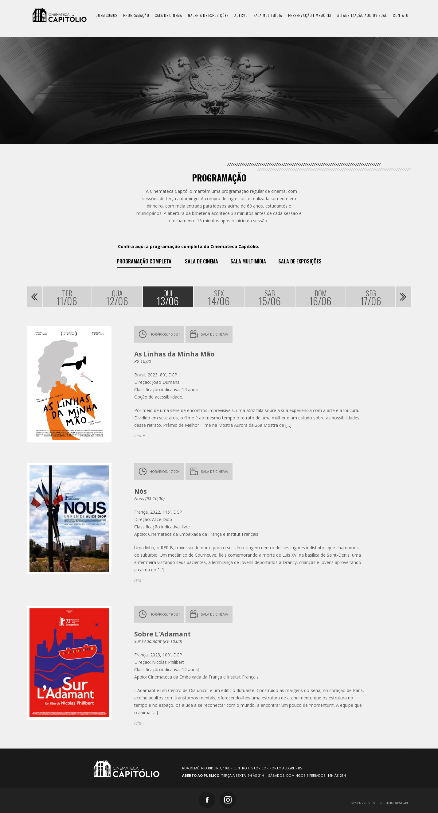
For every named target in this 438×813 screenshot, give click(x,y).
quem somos (106, 15)
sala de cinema (168, 15)
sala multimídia (268, 15)
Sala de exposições (300, 261)
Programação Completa (144, 261)
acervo (241, 15)
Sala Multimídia (248, 261)
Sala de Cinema (201, 261)
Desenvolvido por (379, 802)
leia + (139, 435)
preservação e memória (309, 15)
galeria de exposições (208, 15)
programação (136, 15)
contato (401, 15)
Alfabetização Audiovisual (362, 15)
